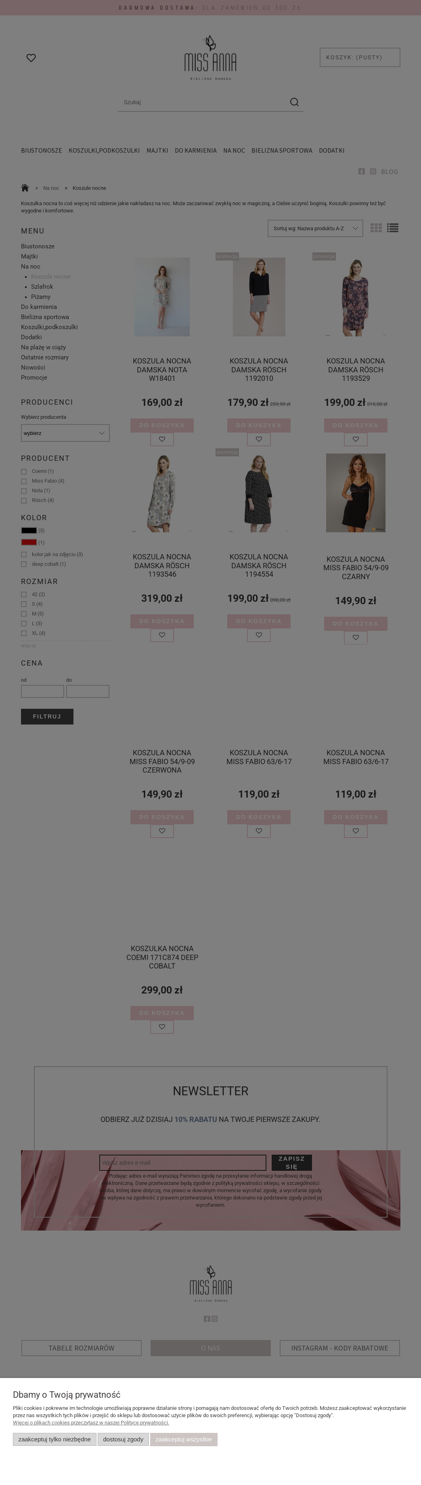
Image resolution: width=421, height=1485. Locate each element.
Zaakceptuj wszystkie (184, 1439)
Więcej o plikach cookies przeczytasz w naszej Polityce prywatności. (91, 1423)
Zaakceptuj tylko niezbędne (55, 1439)
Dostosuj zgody (123, 1439)
